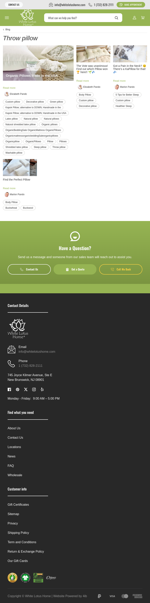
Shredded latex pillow (16, 147)
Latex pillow (11, 118)
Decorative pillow (35, 101)
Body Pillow (85, 94)
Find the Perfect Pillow (16, 179)
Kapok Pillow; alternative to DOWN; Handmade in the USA (35, 113)
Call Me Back (121, 269)
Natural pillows (51, 118)
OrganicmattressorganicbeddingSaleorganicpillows (31, 135)
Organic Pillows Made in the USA (32, 76)
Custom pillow (12, 101)
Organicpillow (12, 141)
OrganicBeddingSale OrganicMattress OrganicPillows (33, 130)
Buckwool (28, 208)
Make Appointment (131, 4)
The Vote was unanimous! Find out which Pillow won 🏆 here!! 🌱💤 (92, 69)
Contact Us (13, 4)
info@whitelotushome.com (37, 351)
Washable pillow (13, 152)
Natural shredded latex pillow (20, 124)
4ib (85, 596)
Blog (7, 29)
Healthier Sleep (124, 106)
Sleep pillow (40, 147)
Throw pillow (58, 147)
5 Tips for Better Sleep (127, 94)
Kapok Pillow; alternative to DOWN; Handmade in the (33, 107)
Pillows (63, 141)
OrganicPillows (33, 141)
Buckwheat (11, 208)
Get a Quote (75, 269)
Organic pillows (49, 124)
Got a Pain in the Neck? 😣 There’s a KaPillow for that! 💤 (129, 69)
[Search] (83, 17)
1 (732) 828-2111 (31, 365)
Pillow (50, 141)
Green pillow (56, 101)
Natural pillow (31, 118)
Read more (9, 87)
